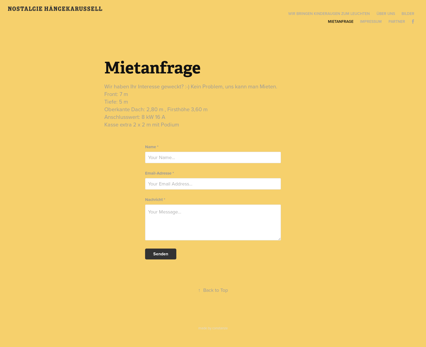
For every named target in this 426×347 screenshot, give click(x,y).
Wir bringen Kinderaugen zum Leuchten (329, 13)
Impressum (371, 21)
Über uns (386, 13)
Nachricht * (155, 200)
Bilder (408, 13)
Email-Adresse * (159, 173)
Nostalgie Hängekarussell (55, 9)
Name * (151, 147)
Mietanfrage (340, 21)
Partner (397, 21)
